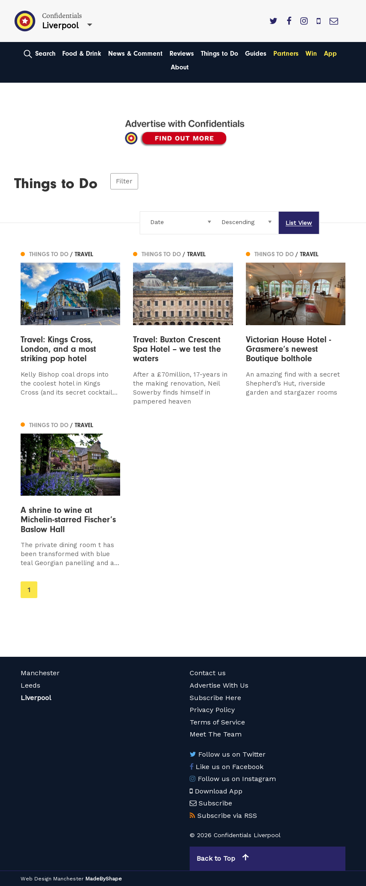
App (330, 53)
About (180, 67)
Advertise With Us (219, 685)
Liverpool (36, 698)
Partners (286, 53)
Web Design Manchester (52, 879)
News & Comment (135, 53)
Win (311, 53)
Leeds (30, 685)
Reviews (181, 53)
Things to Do (219, 53)
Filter (124, 181)
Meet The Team (216, 734)
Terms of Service (217, 722)
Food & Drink (81, 53)
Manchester (40, 673)
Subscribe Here (215, 698)
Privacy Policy (212, 710)
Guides (255, 53)
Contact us (208, 673)
